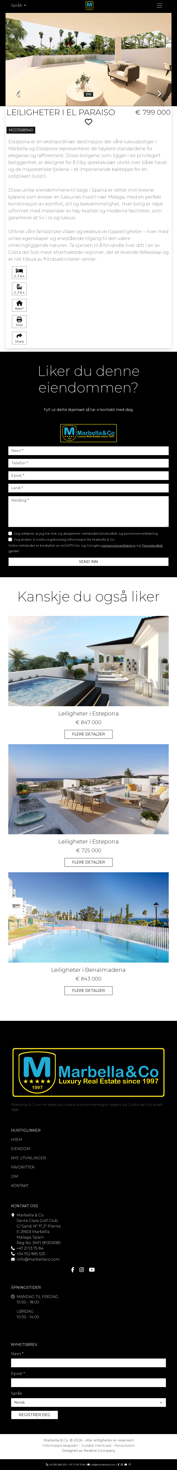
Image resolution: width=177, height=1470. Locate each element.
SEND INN (88, 561)
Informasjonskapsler (60, 1445)
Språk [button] (17, 5)
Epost (18, 1373)
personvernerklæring (118, 545)
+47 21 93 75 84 (30, 1248)
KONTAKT (19, 1185)
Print (19, 322)
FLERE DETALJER (88, 734)
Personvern (124, 1445)
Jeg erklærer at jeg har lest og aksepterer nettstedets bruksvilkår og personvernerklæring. (86, 533)
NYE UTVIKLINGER (28, 1158)
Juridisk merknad (96, 1445)
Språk (16, 1393)
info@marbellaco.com (38, 1259)
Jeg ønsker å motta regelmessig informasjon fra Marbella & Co (64, 539)
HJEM (16, 1139)
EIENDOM (20, 1149)
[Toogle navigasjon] (159, 5)
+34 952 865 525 (31, 1254)
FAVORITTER (23, 1167)
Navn (17, 1354)
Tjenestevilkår (152, 545)
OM (14, 1176)
